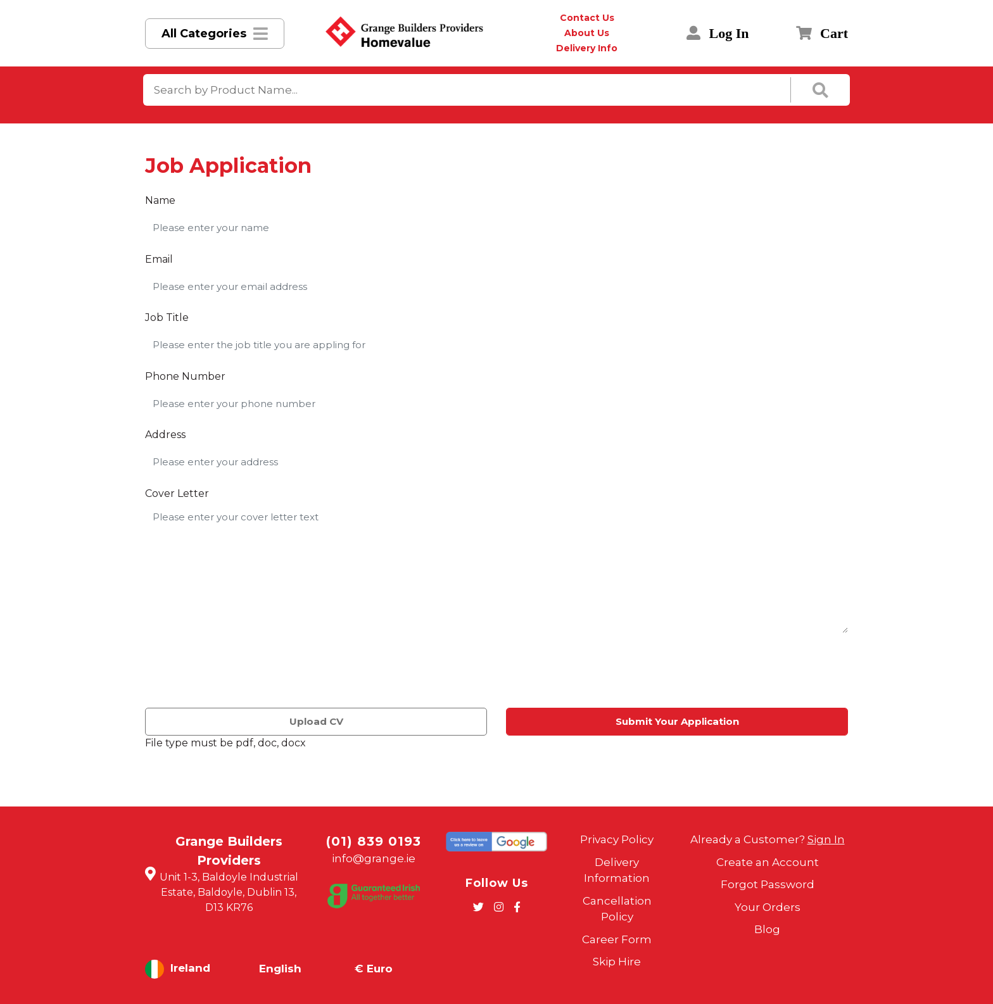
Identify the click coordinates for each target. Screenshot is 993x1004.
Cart (822, 33)
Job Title (167, 317)
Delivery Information (617, 870)
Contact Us (587, 17)
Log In (717, 33)
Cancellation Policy (617, 909)
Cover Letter (177, 493)
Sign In (826, 839)
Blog (767, 929)
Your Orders (767, 907)
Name (160, 200)
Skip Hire (617, 961)
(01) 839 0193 (373, 841)
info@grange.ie (373, 858)
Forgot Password (767, 884)
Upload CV (316, 721)
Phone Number (185, 376)
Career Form (617, 939)
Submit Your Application (677, 721)
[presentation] (241, 673)
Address (165, 435)
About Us (586, 33)
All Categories (203, 34)
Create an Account (767, 862)
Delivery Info (586, 48)
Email (159, 259)
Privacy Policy (617, 839)
